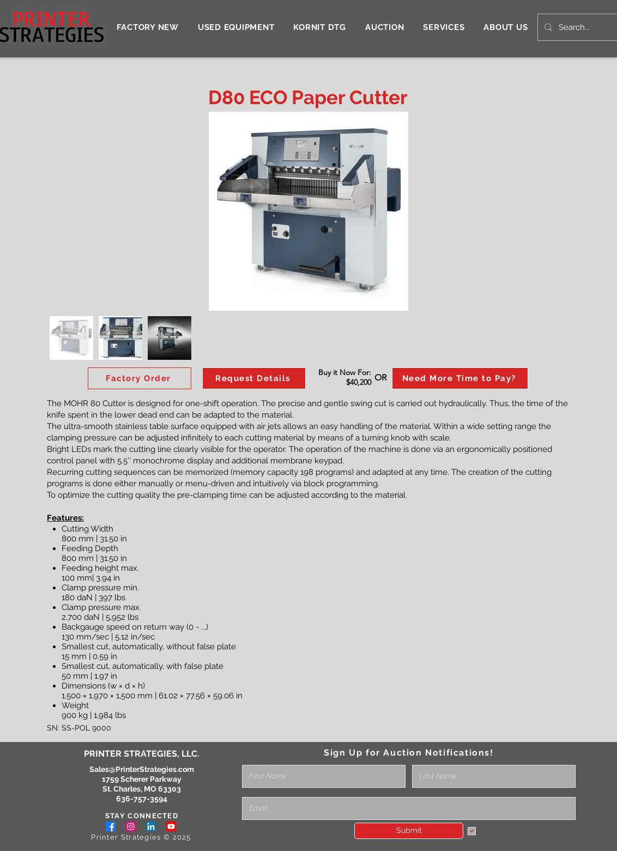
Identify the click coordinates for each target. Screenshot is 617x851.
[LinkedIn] (151, 826)
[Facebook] (111, 826)
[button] (254, 378)
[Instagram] (131, 826)
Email (252, 793)
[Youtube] (171, 826)
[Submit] (408, 831)
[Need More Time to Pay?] (460, 378)
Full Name (260, 761)
